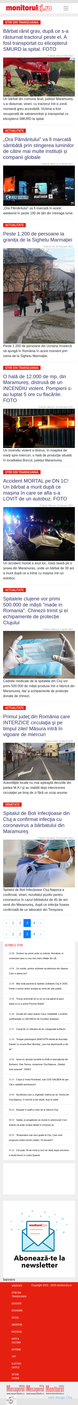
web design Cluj (60, 1397)
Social (15, 1317)
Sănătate (12, 804)
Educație (17, 1303)
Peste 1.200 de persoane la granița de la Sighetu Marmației (37, 237)
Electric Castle (16, 1365)
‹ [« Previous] (6, 923)
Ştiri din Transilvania (21, 22)
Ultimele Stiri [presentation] (14, 945)
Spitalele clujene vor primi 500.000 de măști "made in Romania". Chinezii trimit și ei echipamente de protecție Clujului (35, 610)
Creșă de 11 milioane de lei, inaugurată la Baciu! (41, 1029)
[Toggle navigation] (66, 8)
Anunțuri (17, 1324)
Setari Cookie (15, 1376)
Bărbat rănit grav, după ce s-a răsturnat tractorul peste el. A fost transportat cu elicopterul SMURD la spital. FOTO (35, 40)
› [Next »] (40, 923)
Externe (16, 1349)
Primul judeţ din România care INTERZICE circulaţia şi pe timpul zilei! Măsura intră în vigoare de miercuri (36, 725)
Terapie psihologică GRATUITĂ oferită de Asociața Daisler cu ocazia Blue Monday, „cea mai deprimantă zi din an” (38, 1044)
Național (17, 1331)
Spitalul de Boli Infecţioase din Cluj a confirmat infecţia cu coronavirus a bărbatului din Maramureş (36, 822)
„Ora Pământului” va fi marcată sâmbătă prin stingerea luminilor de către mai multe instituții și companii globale (38, 148)
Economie (17, 1310)
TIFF (14, 1356)
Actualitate (14, 130)
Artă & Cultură (16, 1340)
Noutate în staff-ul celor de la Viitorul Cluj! (37, 1110)
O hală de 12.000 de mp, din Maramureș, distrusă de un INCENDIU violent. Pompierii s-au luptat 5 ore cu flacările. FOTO (37, 388)
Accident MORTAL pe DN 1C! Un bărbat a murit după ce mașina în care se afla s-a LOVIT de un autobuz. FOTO (35, 489)
